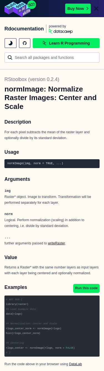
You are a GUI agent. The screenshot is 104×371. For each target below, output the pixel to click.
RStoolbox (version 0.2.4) (31, 79)
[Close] (96, 8)
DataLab (75, 364)
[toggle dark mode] (10, 43)
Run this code (86, 288)
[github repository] (25, 43)
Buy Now (77, 8)
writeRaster (56, 243)
